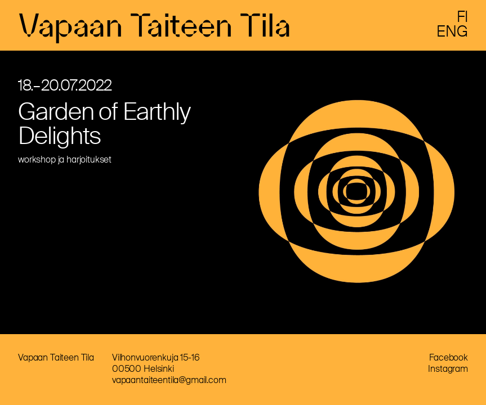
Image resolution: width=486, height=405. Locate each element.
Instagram (448, 369)
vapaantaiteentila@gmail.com (169, 380)
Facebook (448, 357)
